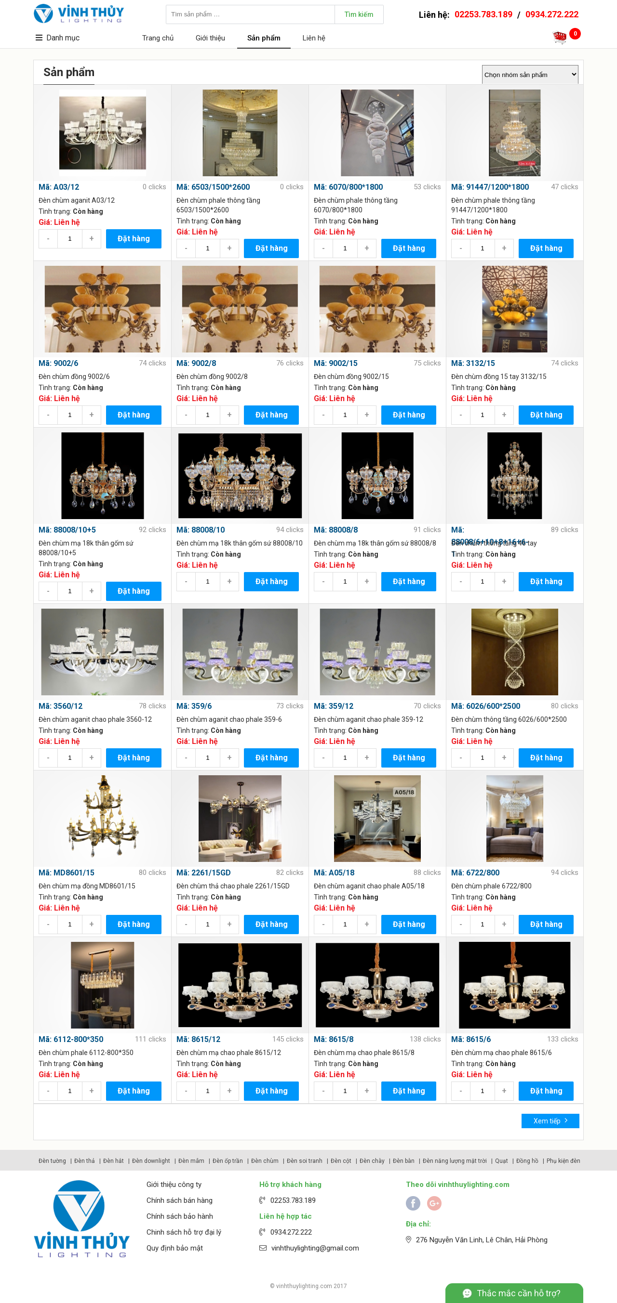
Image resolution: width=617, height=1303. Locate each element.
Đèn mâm (191, 1161)
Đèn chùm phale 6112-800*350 (86, 1052)
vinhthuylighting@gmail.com (315, 1248)
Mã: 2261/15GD (203, 872)
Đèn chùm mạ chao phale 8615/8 (364, 1052)
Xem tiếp (551, 1120)
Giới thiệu (210, 38)
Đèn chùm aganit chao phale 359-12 (368, 719)
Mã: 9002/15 (336, 363)
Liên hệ (314, 38)
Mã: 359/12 (333, 706)
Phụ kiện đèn (563, 1161)
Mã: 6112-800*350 (71, 1039)
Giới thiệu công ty (174, 1184)
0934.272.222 (551, 14)
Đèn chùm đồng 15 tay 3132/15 (499, 376)
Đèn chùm (265, 1161)
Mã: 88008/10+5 (67, 529)
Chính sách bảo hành (180, 1216)
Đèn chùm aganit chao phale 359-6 (229, 719)
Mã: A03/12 (59, 187)
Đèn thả (84, 1161)
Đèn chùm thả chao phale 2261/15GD (233, 886)
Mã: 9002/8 (196, 363)
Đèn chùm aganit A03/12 (77, 200)
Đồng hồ (527, 1161)
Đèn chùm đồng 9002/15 (351, 376)
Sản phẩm (264, 38)
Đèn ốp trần (228, 1161)
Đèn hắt (113, 1161)
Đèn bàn (404, 1161)
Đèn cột (341, 1161)
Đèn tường (52, 1161)
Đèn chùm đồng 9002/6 (74, 376)
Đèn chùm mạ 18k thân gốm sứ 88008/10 (239, 543)
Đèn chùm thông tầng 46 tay (494, 543)
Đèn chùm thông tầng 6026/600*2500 (509, 719)
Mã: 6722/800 (475, 872)
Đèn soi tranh (304, 1161)
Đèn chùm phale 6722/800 (491, 886)
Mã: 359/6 (194, 706)
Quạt (501, 1161)
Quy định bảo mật (175, 1248)
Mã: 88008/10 (200, 529)
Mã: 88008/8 (336, 529)
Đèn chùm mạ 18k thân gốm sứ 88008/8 (375, 543)
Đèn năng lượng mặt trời (455, 1161)
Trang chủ (158, 38)
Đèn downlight (151, 1161)
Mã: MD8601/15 (66, 872)
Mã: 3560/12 (60, 706)
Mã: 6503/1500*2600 (213, 187)
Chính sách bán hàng (180, 1200)
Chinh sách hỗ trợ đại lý (184, 1232)
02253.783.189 (483, 14)
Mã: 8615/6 (471, 1039)
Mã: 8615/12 (198, 1039)
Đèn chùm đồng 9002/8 (212, 376)
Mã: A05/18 (334, 872)
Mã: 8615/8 (333, 1039)
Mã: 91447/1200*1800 (490, 187)
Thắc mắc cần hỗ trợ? (519, 1293)
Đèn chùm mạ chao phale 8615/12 (228, 1052)
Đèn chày (372, 1161)
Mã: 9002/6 (58, 363)
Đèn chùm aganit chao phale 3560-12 (95, 719)
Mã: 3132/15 (473, 363)
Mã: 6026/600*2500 (485, 706)
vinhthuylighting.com (304, 1286)
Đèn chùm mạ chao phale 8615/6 (501, 1052)
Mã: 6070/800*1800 (348, 187)
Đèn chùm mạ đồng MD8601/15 (87, 886)
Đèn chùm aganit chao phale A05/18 (369, 886)
